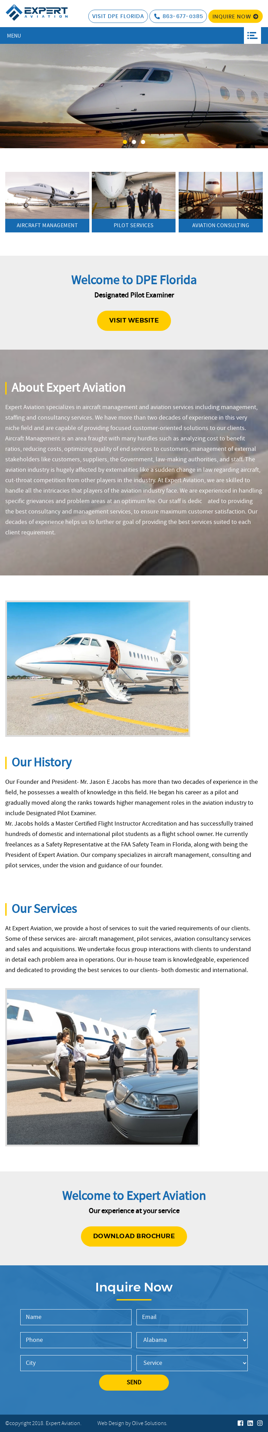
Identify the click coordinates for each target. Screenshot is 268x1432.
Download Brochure (134, 1236)
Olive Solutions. (150, 1423)
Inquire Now (236, 16)
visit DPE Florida (118, 16)
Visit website (134, 321)
